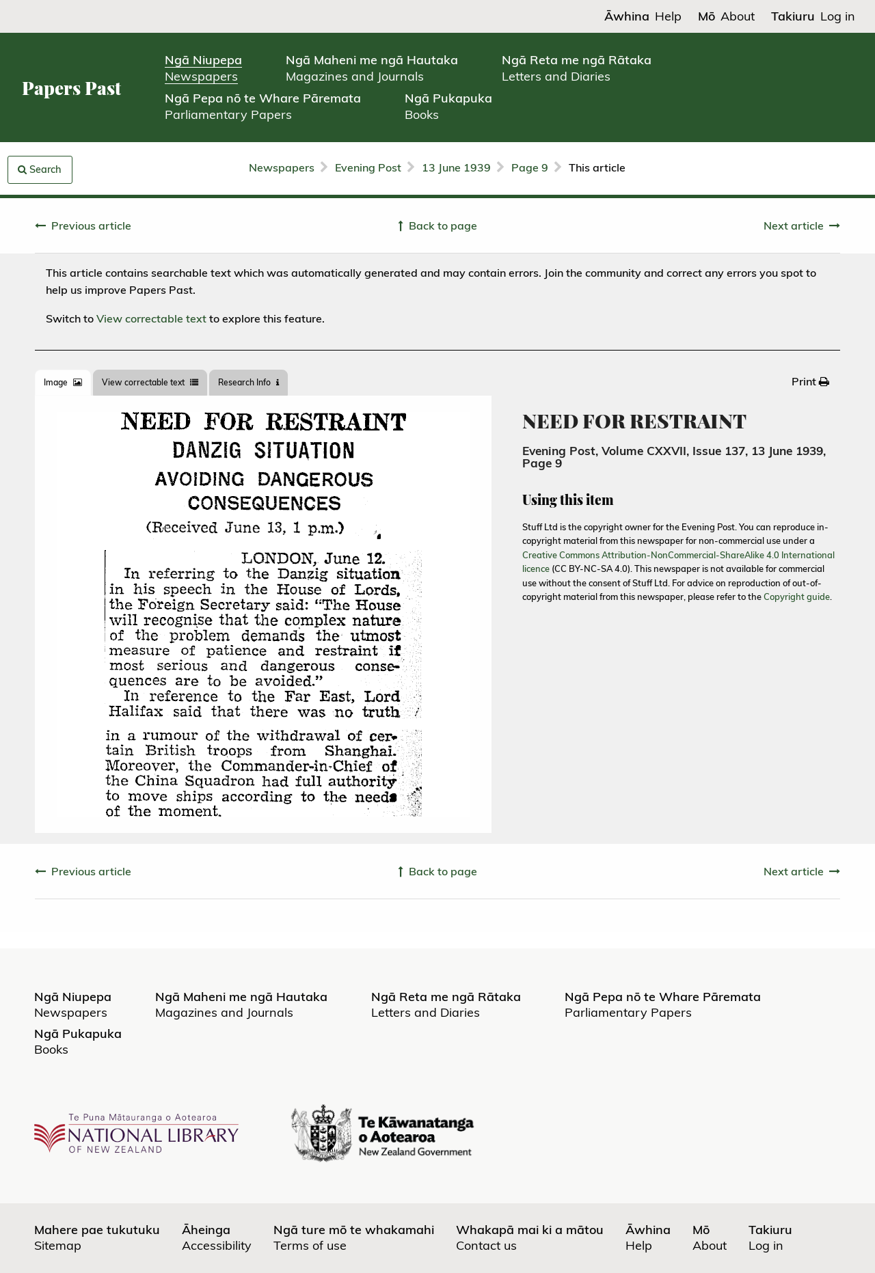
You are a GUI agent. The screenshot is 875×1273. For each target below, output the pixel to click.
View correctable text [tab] (150, 382)
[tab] (63, 383)
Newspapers (281, 167)
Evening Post (368, 167)
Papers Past (71, 88)
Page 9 (529, 167)
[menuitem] (810, 381)
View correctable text (151, 318)
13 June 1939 (456, 167)
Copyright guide (797, 596)
